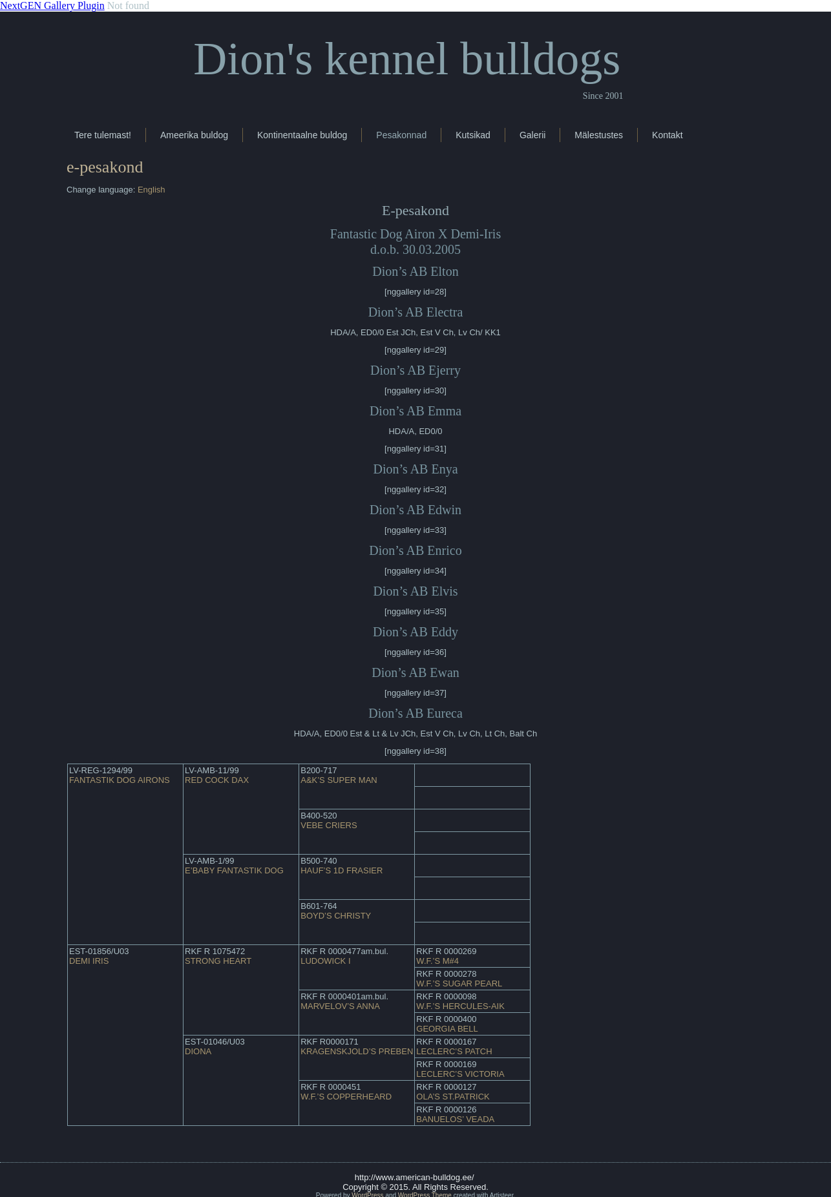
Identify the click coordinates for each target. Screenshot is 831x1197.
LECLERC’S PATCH (454, 1051)
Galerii (532, 135)
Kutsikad (473, 135)
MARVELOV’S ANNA (340, 1006)
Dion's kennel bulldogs (406, 59)
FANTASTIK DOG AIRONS (119, 780)
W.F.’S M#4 (437, 961)
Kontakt (667, 135)
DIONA (198, 1051)
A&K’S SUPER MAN (338, 780)
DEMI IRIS (89, 961)
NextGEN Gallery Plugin (52, 5)
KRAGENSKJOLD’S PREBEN (356, 1051)
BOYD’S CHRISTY (335, 916)
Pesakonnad (401, 135)
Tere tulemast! (102, 135)
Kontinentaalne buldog (302, 135)
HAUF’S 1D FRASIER (341, 870)
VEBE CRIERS (328, 825)
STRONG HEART (218, 961)
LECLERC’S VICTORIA (460, 1074)
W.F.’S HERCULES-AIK (460, 1006)
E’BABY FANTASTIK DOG (234, 870)
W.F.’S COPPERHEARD (346, 1096)
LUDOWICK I (325, 961)
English (151, 189)
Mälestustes (598, 135)
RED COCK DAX (217, 780)
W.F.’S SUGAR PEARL (459, 983)
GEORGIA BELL (447, 1029)
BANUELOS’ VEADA (455, 1119)
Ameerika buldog (194, 135)
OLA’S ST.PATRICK (452, 1096)
